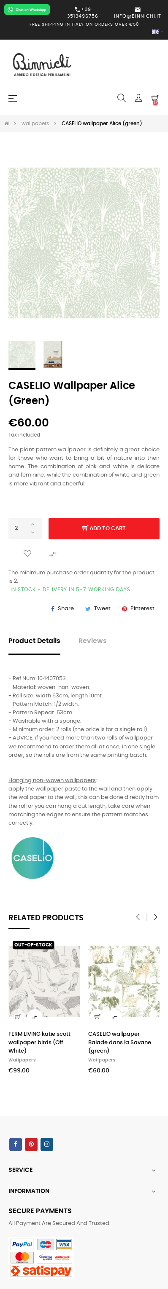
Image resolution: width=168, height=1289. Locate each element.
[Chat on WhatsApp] (27, 9)
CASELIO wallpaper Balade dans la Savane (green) (119, 1043)
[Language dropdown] (84, 32)
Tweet (102, 608)
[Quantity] (25, 528)
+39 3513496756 (82, 12)
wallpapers (21, 1060)
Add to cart (104, 529)
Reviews (93, 641)
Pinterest (142, 608)
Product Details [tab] (34, 641)
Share (66, 608)
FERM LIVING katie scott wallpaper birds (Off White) (39, 1043)
